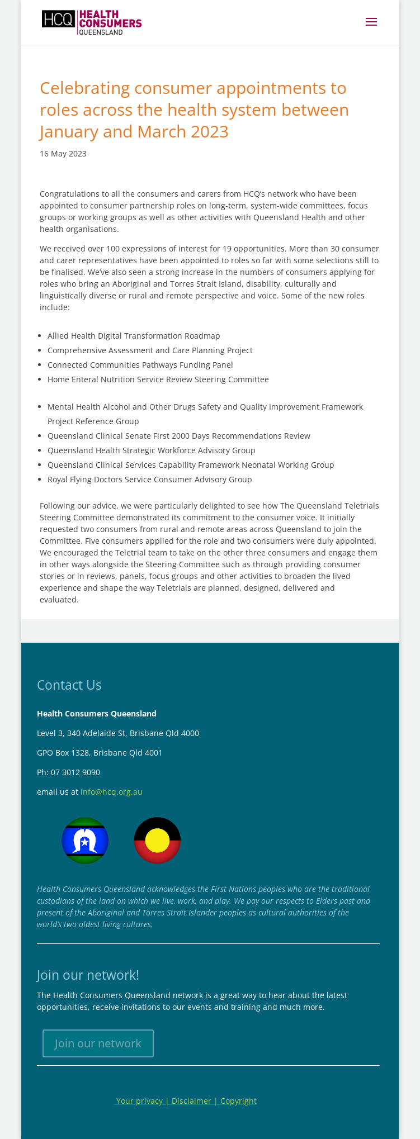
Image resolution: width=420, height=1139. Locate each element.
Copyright (238, 1100)
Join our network (98, 1043)
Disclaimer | (196, 1100)
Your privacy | (143, 1100)
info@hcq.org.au (112, 791)
